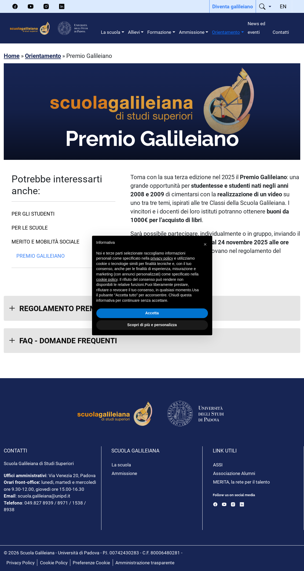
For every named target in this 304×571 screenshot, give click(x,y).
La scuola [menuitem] (110, 32)
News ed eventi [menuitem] (256, 27)
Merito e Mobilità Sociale (45, 241)
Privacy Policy (20, 562)
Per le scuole (30, 227)
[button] (205, 244)
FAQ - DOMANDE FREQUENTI (68, 340)
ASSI (218, 465)
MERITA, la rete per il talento (241, 482)
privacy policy (162, 258)
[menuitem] (232, 6)
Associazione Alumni (234, 473)
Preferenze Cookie (91, 562)
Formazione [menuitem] (159, 32)
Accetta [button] (152, 313)
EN (283, 6)
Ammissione (124, 473)
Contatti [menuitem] (281, 32)
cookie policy (107, 279)
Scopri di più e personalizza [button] (152, 325)
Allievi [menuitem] (134, 32)
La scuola (121, 465)
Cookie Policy (54, 562)
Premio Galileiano (40, 255)
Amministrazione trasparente (144, 562)
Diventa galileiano (232, 6)
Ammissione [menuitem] (191, 32)
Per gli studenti (33, 213)
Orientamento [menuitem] (226, 32)
